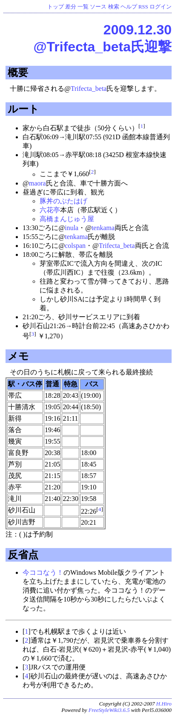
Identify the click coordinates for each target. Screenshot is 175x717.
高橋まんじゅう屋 (67, 218)
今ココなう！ (43, 572)
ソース (98, 7)
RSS (143, 7)
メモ (18, 356)
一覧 (83, 7)
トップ (55, 7)
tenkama (103, 227)
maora (37, 183)
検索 (113, 7)
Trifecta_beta (89, 88)
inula (71, 227)
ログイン (160, 7)
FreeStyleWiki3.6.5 (109, 710)
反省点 (23, 554)
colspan (75, 245)
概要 (18, 72)
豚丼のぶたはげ (63, 201)
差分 (70, 7)
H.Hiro (164, 704)
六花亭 (50, 210)
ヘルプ (128, 7)
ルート (23, 109)
